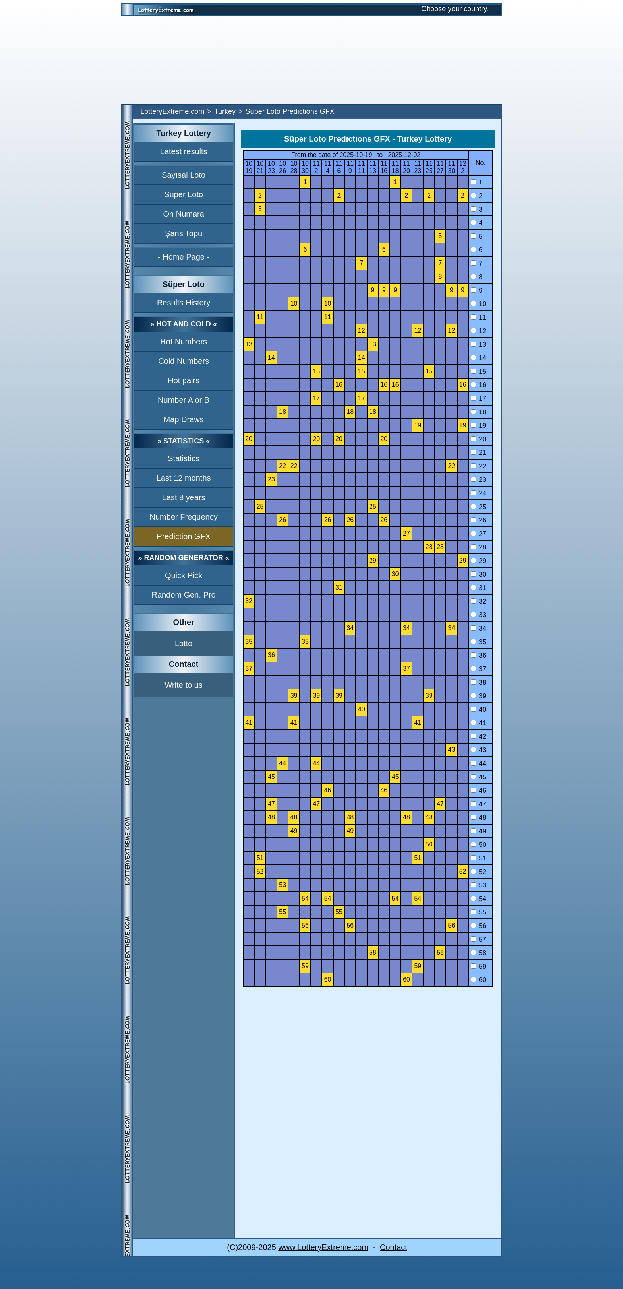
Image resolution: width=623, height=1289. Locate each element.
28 (478, 547)
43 (478, 750)
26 (478, 520)
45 (478, 777)
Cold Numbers (183, 361)
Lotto (183, 643)
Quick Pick (183, 575)
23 (478, 479)
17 (478, 398)
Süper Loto (183, 194)
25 (478, 506)
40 (478, 709)
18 (478, 412)
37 (478, 669)
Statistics (183, 458)
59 (478, 966)
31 (478, 587)
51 (478, 858)
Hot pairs (183, 380)
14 (478, 358)
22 (478, 466)
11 (478, 317)
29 (478, 560)
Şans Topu (183, 233)
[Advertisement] (311, 60)
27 (478, 533)
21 (478, 452)
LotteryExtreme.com (172, 111)
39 (478, 696)
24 (478, 493)
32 (478, 601)
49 (478, 831)
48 (478, 817)
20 (478, 439)
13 (478, 344)
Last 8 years (183, 497)
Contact (393, 1247)
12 (478, 331)
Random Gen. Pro (184, 594)
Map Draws (184, 419)
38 (478, 682)
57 (478, 939)
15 (478, 371)
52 (478, 871)
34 (478, 628)
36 (478, 655)
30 (478, 574)
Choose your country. (455, 9)
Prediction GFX (184, 536)
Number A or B (183, 400)
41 (478, 723)
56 (478, 925)
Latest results (183, 151)
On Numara (183, 214)
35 (478, 642)
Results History (183, 302)
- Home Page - (183, 256)
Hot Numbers (183, 341)
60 (478, 979)
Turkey (225, 111)
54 (478, 898)
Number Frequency (184, 516)
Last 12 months (184, 478)
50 (478, 844)
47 (478, 804)
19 (478, 425)
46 (478, 790)
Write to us (184, 685)
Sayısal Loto (183, 175)
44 (478, 763)
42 (478, 736)
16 (478, 385)
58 (478, 952)
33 (478, 614)
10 (478, 304)
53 (478, 885)
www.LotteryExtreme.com (323, 1247)
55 (478, 912)
